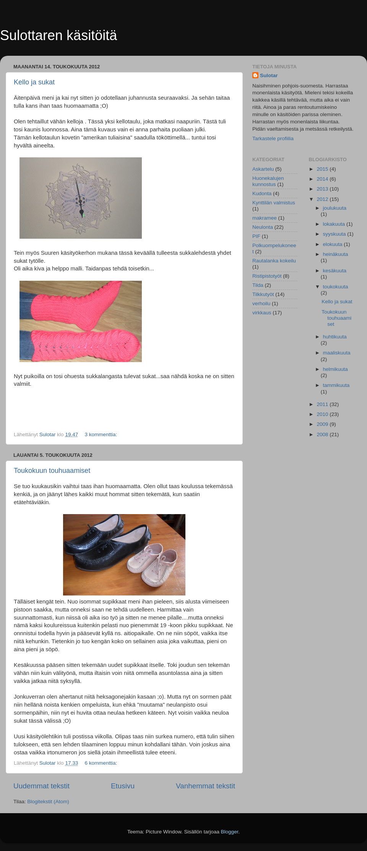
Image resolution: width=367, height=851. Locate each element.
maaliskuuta (337, 353)
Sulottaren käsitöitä (58, 35)
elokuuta (333, 244)
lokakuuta (335, 224)
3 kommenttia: (101, 434)
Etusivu (123, 786)
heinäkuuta (335, 254)
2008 (323, 434)
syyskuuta (335, 234)
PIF (256, 236)
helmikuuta (335, 369)
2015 (323, 169)
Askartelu (263, 169)
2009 (323, 424)
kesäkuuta (335, 270)
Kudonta (261, 193)
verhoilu (261, 303)
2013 (323, 189)
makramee (264, 218)
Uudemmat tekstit (41, 786)
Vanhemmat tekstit (205, 786)
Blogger (230, 832)
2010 (323, 414)
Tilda (257, 285)
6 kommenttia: (101, 763)
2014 (323, 179)
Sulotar (269, 75)
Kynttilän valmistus (273, 202)
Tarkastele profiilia (273, 138)
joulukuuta (335, 208)
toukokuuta (335, 287)
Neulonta (262, 227)
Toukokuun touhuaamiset (52, 470)
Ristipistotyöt (267, 276)
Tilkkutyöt (263, 294)
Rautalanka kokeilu (274, 261)
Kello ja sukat (34, 82)
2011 (323, 404)
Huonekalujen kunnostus (268, 181)
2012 (323, 199)
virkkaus (261, 312)
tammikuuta (336, 385)
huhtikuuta (335, 337)
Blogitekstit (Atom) (48, 801)
